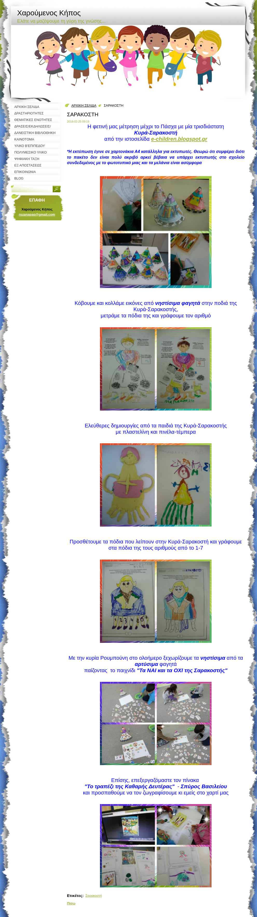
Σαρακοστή (93, 895)
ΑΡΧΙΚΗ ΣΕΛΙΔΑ (83, 105)
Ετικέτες (74, 895)
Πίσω (71, 903)
